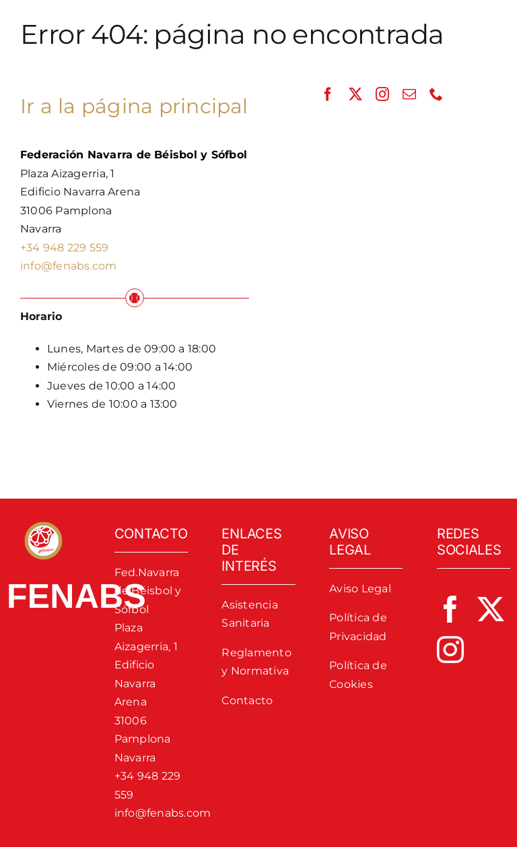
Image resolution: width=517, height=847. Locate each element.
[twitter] (355, 94)
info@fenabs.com (68, 265)
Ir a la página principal (134, 106)
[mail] (409, 94)
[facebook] (328, 94)
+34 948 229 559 (64, 247)
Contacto (247, 700)
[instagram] (382, 94)
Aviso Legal (360, 588)
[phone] (436, 94)
